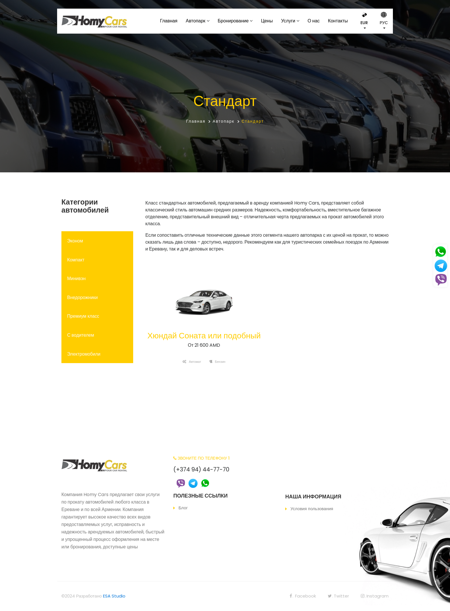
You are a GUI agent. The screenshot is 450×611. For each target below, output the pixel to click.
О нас (314, 21)
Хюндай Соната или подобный (204, 335)
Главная (168, 21)
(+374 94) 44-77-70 (201, 469)
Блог (183, 508)
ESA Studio (114, 596)
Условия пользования (311, 509)
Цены (267, 21)
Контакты (338, 21)
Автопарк (195, 21)
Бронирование (233, 21)
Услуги (288, 21)
